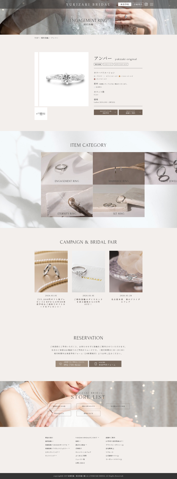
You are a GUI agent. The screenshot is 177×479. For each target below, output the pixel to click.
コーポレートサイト (113, 459)
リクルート (110, 452)
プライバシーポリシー (114, 445)
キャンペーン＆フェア (83, 452)
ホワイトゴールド (111, 76)
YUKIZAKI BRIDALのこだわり (86, 438)
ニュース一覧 (80, 459)
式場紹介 (79, 449)
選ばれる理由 (80, 445)
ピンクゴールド (101, 79)
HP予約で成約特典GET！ (115, 441)
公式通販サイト (111, 456)
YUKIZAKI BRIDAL (88, 4)
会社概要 (109, 449)
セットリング (50, 456)
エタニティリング (51, 452)
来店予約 (124, 4)
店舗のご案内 (130, 112)
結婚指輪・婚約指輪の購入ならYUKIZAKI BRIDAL (86, 476)
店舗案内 (138, 4)
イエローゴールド (127, 76)
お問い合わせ (80, 463)
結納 (77, 441)
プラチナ (99, 76)
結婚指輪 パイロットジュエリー (56, 449)
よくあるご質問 (81, 456)
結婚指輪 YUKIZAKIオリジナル (56, 445)
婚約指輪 (48, 441)
